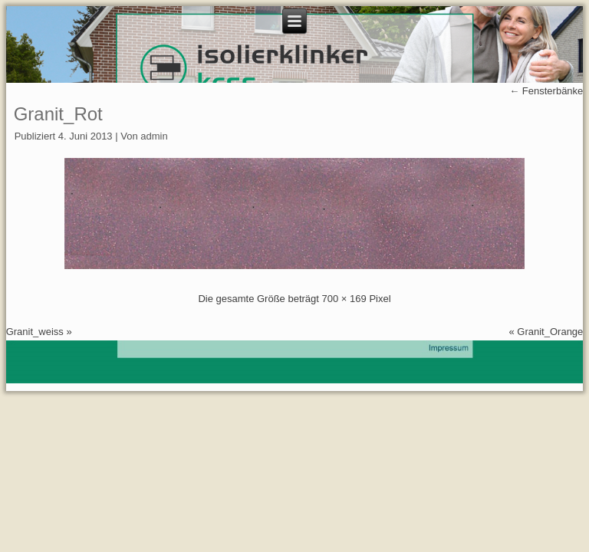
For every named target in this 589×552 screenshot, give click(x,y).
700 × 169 (344, 298)
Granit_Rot (58, 114)
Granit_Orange (550, 331)
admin (153, 136)
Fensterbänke (546, 91)
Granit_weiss (35, 331)
